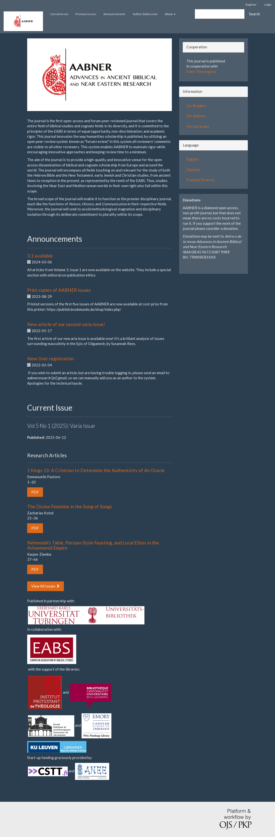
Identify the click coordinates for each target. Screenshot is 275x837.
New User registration (50, 358)
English (192, 159)
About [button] (170, 14)
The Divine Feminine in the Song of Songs (69, 506)
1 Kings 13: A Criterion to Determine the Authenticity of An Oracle (96, 470)
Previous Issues (85, 14)
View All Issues (45, 586)
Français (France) (200, 180)
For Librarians (197, 126)
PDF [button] (35, 492)
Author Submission (145, 14)
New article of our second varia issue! (66, 324)
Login (267, 4)
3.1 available (40, 256)
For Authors (196, 116)
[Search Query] (219, 14)
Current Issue (59, 14)
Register (251, 4)
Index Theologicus (201, 71)
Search (254, 14)
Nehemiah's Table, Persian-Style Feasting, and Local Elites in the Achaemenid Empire (93, 545)
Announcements (114, 14)
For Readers (196, 106)
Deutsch (193, 169)
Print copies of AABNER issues (59, 290)
